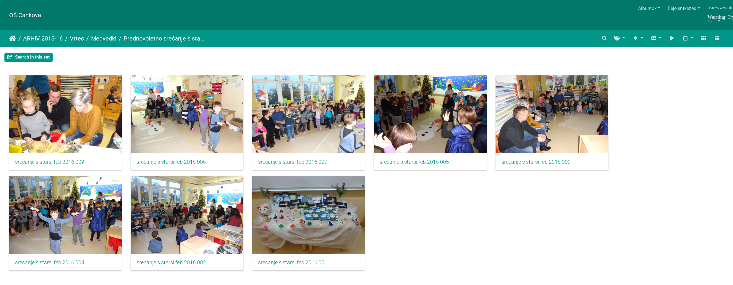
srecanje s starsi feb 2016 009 (49, 164)
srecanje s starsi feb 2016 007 (298, 164)
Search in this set (28, 57)
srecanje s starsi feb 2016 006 (173, 164)
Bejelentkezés (682, 8)
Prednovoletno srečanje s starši (164, 38)
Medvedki (103, 38)
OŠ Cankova (25, 15)
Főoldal (12, 38)
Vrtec (77, 38)
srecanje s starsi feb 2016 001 (298, 266)
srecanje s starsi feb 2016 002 (173, 266)
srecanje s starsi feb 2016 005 (422, 164)
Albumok (647, 8)
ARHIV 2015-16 (43, 38)
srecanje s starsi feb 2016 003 (546, 164)
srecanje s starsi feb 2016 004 (49, 266)
